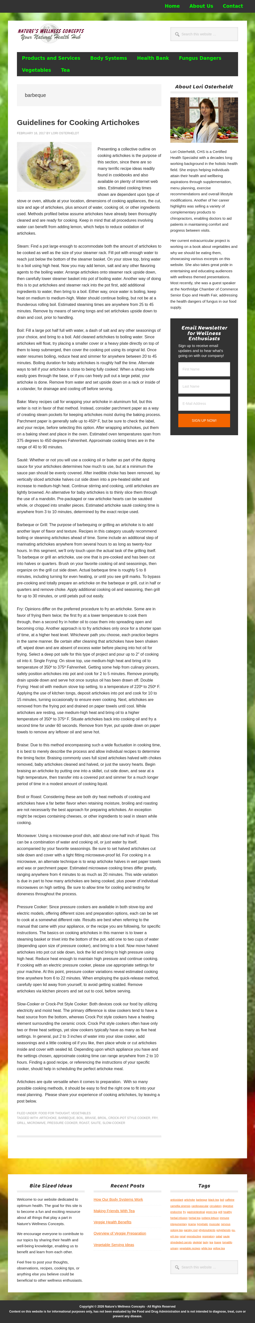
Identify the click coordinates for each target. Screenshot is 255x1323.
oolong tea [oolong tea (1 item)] (176, 1230)
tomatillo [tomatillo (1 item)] (227, 1242)
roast (84, 1123)
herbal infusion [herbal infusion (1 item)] (179, 1217)
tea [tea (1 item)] (211, 1242)
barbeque (66, 1118)
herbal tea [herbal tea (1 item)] (194, 1217)
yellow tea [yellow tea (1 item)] (219, 1248)
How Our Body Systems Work (118, 1199)
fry (154, 1118)
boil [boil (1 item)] (222, 1199)
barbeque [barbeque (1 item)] (201, 1199)
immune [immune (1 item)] (224, 1217)
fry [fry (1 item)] (184, 1211)
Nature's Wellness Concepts (51, 35)
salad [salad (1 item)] (219, 1236)
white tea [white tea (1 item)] (206, 1248)
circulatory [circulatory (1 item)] (216, 1205)
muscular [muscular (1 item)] (214, 1224)
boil (80, 1118)
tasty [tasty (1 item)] (205, 1242)
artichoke (48, 1118)
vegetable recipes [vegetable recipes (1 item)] (190, 1248)
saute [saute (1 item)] (226, 1236)
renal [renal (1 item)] (183, 1236)
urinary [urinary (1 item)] (174, 1248)
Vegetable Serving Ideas (114, 1245)
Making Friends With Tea (114, 1211)
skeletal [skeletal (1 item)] (197, 1242)
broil (102, 1118)
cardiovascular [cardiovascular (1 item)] (200, 1205)
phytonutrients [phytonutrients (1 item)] (207, 1230)
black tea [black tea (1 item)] (213, 1199)
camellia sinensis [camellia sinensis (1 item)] (180, 1205)
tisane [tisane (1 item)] (217, 1242)
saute (96, 1123)
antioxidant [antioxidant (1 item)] (176, 1199)
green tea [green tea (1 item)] (211, 1211)
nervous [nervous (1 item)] (225, 1224)
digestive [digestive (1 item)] (228, 1205)
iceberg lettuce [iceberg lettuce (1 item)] (210, 1217)
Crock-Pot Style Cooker (129, 1118)
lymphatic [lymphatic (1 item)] (202, 1224)
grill (21, 1123)
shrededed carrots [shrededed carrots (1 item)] (181, 1242)
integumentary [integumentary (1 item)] (178, 1224)
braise (90, 1118)
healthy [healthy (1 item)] (227, 1211)
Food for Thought (54, 1113)
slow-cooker (113, 1123)
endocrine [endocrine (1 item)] (176, 1211)
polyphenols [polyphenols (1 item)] (223, 1230)
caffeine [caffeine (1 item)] (229, 1199)
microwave (36, 1123)
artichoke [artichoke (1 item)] (189, 1199)
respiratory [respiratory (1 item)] (208, 1236)
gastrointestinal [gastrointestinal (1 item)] (196, 1211)
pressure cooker (62, 1123)
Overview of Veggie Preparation (120, 1233)
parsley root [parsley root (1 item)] (191, 1230)
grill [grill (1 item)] (220, 1211)
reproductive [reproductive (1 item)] (194, 1236)
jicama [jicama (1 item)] (192, 1224)
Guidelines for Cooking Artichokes (78, 122)
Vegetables (81, 1113)
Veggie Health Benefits (112, 1222)
